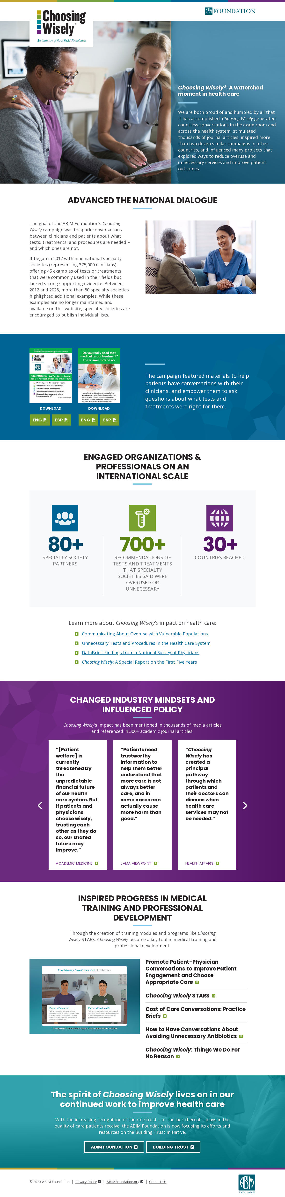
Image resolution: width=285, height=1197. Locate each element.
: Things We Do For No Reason (193, 1053)
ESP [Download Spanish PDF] (61, 420)
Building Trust (173, 1147)
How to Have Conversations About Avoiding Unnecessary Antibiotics (192, 1033)
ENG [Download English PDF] (40, 420)
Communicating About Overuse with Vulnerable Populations (145, 634)
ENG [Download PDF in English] (88, 420)
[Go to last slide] (40, 805)
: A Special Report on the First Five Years (139, 662)
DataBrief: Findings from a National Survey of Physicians (140, 652)
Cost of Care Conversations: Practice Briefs (196, 1012)
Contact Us (158, 1181)
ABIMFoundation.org (125, 1181)
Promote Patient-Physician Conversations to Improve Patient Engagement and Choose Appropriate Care (191, 972)
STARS (178, 995)
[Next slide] (244, 805)
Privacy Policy (88, 1181)
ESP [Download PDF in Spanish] (110, 420)
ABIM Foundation (114, 1147)
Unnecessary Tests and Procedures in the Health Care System (146, 643)
